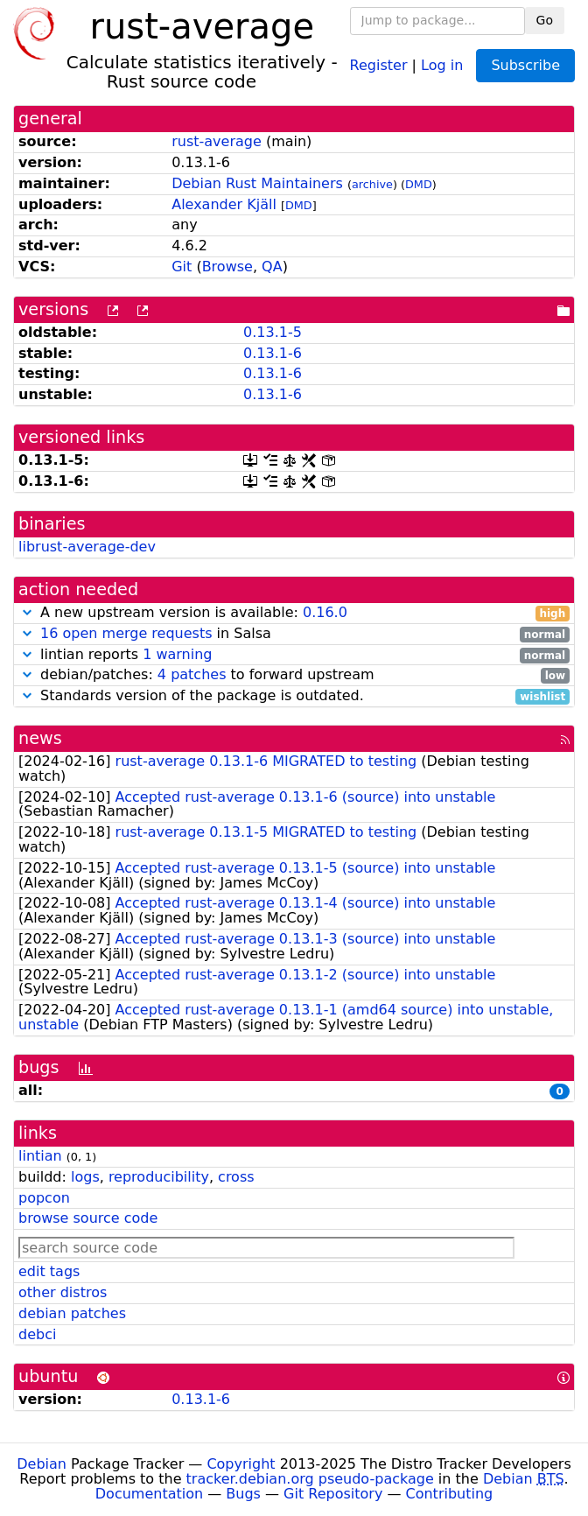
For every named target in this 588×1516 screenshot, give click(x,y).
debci (37, 1334)
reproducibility (158, 1177)
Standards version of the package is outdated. (294, 696)
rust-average (217, 141)
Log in (442, 64)
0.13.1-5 (272, 332)
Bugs (243, 1493)
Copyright (240, 1464)
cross (236, 1177)
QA (272, 266)
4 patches (192, 674)
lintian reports (294, 655)
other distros (62, 1292)
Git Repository (333, 1493)
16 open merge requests (126, 633)
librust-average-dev (87, 546)
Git (182, 266)
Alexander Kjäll (224, 204)
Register (379, 64)
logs (85, 1177)
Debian (41, 1464)
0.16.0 (325, 612)
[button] (27, 612)
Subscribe (525, 65)
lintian (40, 1156)
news (40, 738)
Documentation (149, 1493)
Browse (227, 266)
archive (372, 184)
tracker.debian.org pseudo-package (310, 1478)
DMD (418, 184)
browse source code (88, 1218)
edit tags (49, 1271)
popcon (44, 1198)
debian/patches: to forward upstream (294, 675)
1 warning (177, 654)
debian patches (72, 1313)
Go (544, 20)
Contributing (450, 1493)
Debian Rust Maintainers (257, 183)
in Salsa (294, 634)
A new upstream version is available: (294, 613)
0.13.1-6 (272, 353)
